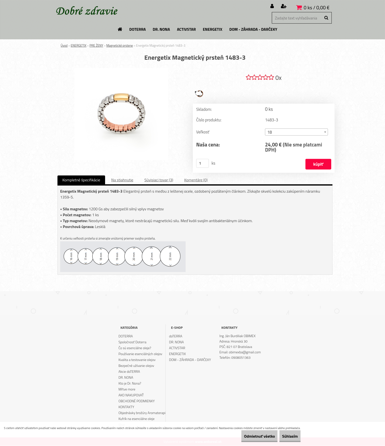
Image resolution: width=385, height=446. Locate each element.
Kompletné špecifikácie (81, 180)
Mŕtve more (126, 389)
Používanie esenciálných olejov (140, 354)
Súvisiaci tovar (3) (158, 180)
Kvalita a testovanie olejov (136, 359)
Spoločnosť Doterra (132, 342)
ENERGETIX (78, 45)
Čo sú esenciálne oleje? (134, 348)
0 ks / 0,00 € (317, 7)
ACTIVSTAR (177, 348)
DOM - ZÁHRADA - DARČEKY (190, 359)
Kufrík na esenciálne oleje (136, 418)
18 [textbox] (269, 132)
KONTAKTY (126, 407)
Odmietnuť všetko (249, 436)
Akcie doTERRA (129, 371)
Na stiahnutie (122, 180)
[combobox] (296, 132)
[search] (326, 18)
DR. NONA (125, 377)
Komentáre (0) (195, 180)
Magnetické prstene (119, 45)
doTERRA (175, 336)
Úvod (64, 45)
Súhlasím (286, 436)
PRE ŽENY (96, 45)
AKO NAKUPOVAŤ (131, 395)
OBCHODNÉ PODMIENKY (136, 401)
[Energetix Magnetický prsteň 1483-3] (121, 70)
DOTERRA (125, 336)
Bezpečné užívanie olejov (136, 365)
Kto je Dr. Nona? (129, 383)
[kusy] (202, 163)
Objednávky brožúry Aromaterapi (141, 413)
